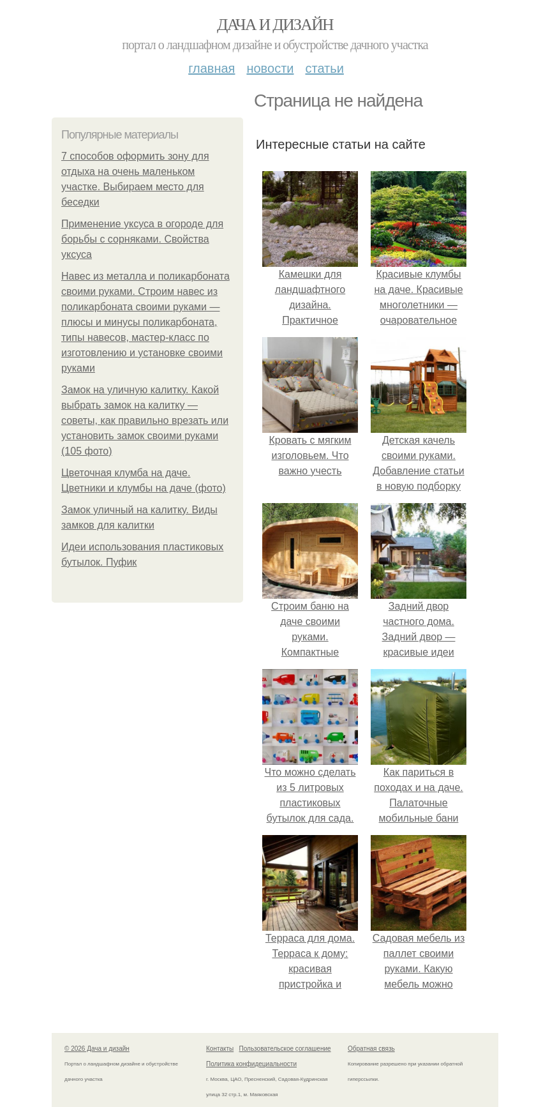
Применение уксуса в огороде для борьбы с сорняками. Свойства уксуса (142, 239)
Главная (211, 68)
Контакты (220, 1048)
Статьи (324, 68)
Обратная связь (371, 1048)
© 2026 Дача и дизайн (97, 1048)
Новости (270, 68)
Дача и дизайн (275, 24)
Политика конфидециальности (251, 1063)
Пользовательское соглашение (285, 1048)
